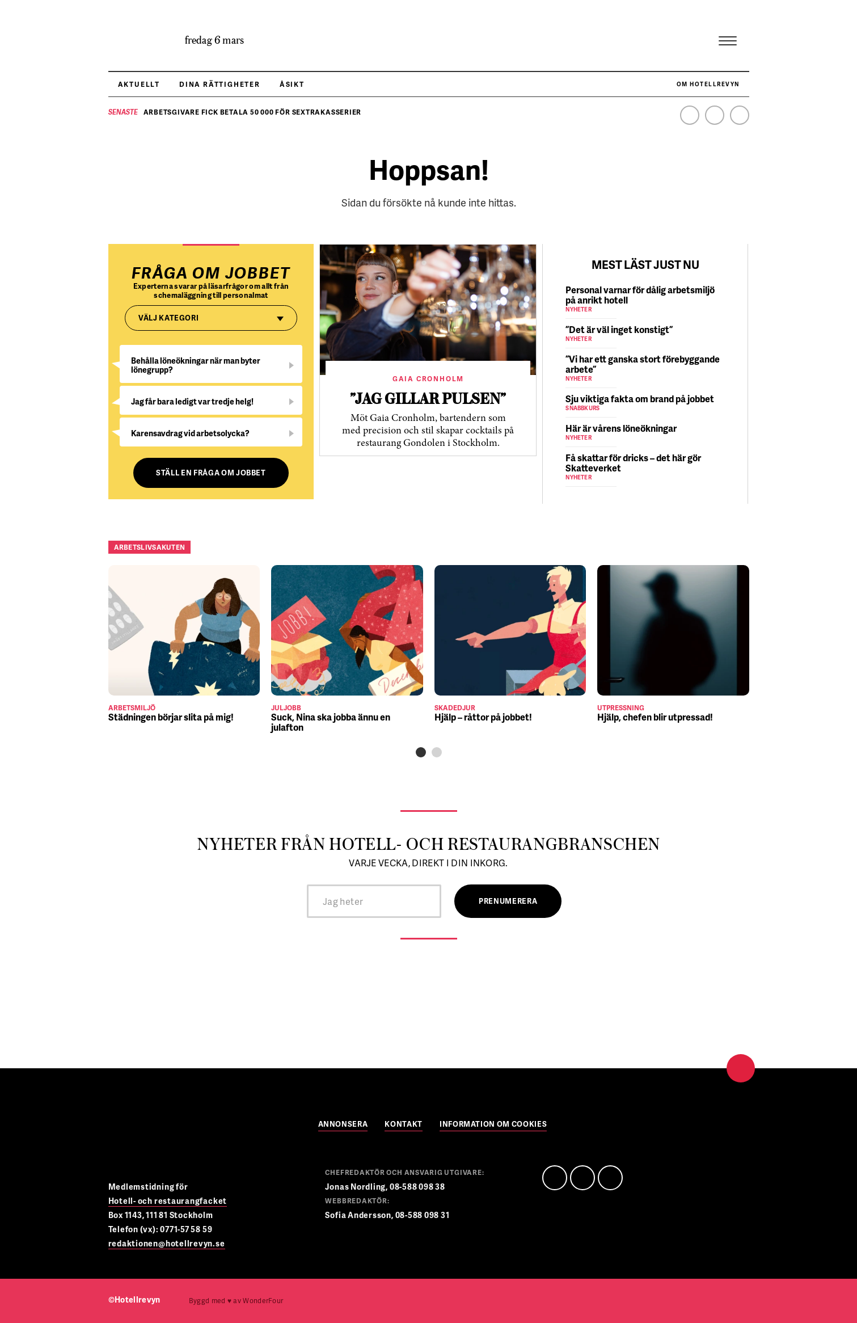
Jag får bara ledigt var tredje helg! (192, 401)
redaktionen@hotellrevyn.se (166, 1243)
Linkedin (714, 115)
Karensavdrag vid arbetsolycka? (190, 433)
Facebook (689, 115)
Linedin (582, 1177)
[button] (421, 752)
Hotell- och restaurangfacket (167, 1200)
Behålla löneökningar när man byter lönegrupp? (195, 365)
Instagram (739, 115)
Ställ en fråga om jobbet (211, 472)
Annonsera (343, 1124)
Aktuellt (139, 84)
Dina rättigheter (219, 84)
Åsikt (292, 84)
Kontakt (404, 1124)
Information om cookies (493, 1124)
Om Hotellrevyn (708, 84)
